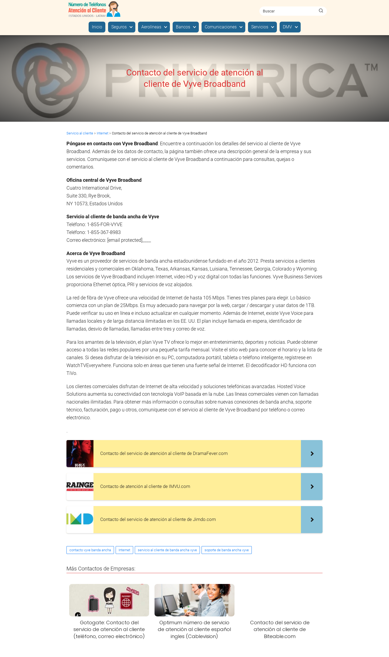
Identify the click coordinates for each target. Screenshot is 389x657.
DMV (287, 26)
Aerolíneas (151, 26)
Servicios (259, 26)
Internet (124, 550)
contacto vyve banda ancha (90, 550)
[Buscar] (321, 10)
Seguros (119, 26)
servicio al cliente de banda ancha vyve (167, 550)
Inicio (97, 26)
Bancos (183, 26)
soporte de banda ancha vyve (226, 550)
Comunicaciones (221, 26)
